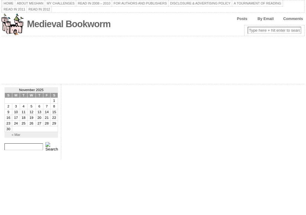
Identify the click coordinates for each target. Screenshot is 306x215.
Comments (293, 18)
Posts (242, 18)
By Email (266, 18)
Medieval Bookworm (69, 24)
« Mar (16, 134)
